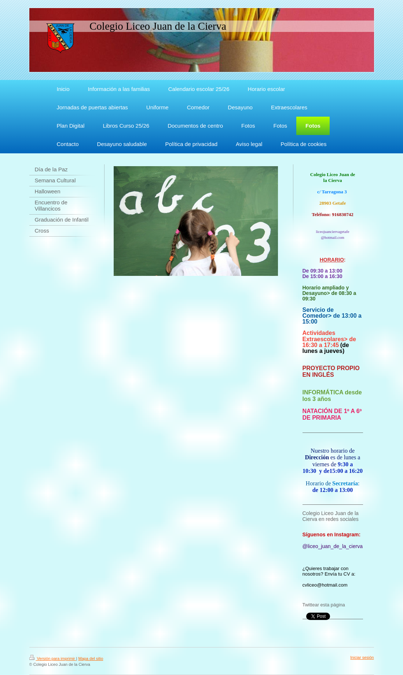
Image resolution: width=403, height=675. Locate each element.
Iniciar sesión (362, 657)
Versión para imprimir (52, 658)
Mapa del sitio (90, 658)
